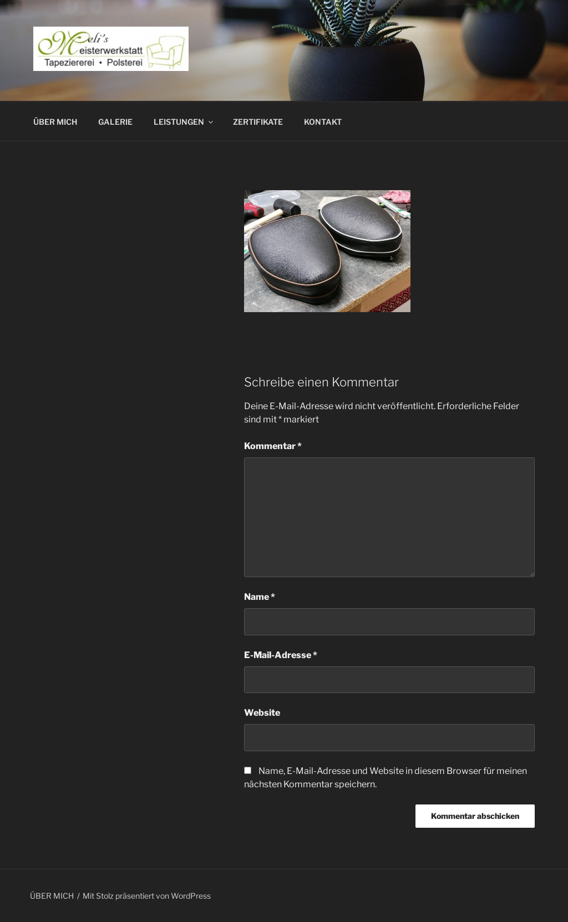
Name (259, 597)
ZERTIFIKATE (258, 121)
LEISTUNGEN (184, 121)
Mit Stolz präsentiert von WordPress (147, 895)
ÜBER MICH (55, 121)
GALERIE (115, 121)
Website (262, 712)
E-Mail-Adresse (280, 655)
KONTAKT (323, 121)
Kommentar (273, 446)
